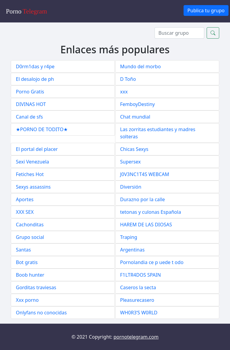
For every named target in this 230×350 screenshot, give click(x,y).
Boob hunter (30, 275)
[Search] (179, 33)
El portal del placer (37, 149)
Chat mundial (135, 116)
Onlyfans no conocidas (41, 312)
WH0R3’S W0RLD (139, 312)
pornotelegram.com (136, 337)
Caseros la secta (138, 287)
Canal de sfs (29, 116)
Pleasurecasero (137, 300)
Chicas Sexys (134, 149)
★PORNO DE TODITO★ (42, 129)
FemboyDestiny (137, 104)
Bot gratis (27, 262)
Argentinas (132, 249)
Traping (128, 237)
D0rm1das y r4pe (35, 66)
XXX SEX (25, 212)
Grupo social (30, 237)
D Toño (128, 79)
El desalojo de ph (35, 79)
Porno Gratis (30, 91)
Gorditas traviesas (36, 287)
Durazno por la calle (142, 199)
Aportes (25, 199)
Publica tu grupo (206, 10)
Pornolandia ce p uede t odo (152, 262)
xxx (124, 91)
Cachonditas (30, 224)
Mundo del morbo (140, 66)
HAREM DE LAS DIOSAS (146, 224)
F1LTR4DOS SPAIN (140, 275)
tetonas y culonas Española (150, 212)
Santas (23, 249)
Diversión (130, 187)
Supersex (130, 161)
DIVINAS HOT (31, 104)
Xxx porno (27, 300)
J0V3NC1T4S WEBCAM (144, 174)
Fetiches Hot (30, 174)
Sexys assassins (33, 187)
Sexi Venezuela (32, 161)
